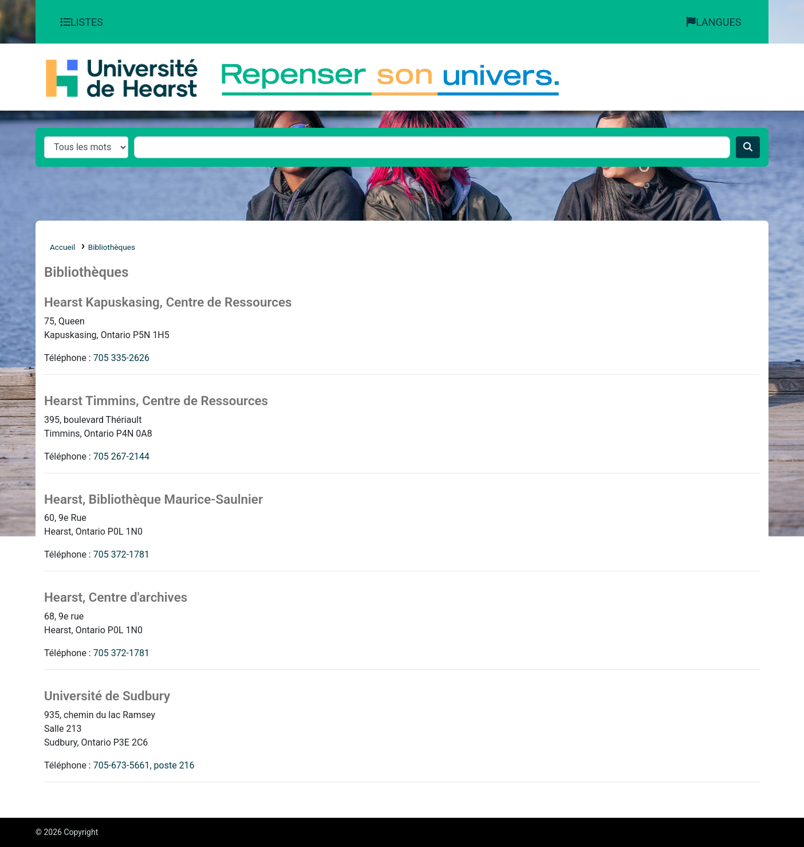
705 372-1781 (121, 554)
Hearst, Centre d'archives (115, 597)
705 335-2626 (121, 357)
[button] (83, 22)
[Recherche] (748, 147)
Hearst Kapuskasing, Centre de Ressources (168, 302)
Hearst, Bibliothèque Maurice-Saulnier (153, 499)
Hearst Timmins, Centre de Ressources (156, 400)
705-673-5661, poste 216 (144, 765)
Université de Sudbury (107, 695)
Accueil (62, 247)
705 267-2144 (121, 456)
